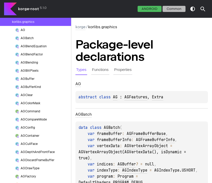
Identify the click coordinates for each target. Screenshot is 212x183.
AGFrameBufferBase (146, 133)
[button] (203, 9)
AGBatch (112, 127)
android (149, 9)
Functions (100, 69)
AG (115, 97)
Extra (157, 97)
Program (125, 176)
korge (80, 27)
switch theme (193, 9)
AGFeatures (135, 97)
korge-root (28, 9)
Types (81, 69)
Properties (122, 69)
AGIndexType (134, 170)
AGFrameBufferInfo (155, 139)
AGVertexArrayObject (146, 145)
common (174, 9)
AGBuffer (126, 164)
